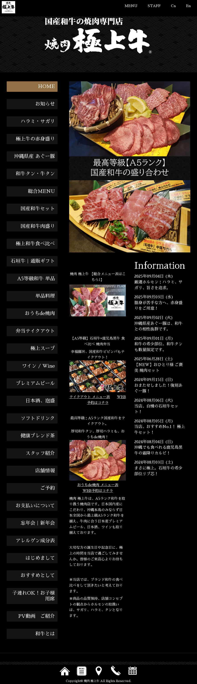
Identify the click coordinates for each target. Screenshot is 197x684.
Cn (173, 6)
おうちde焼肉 (40, 313)
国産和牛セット (38, 208)
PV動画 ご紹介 (36, 616)
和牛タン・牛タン (35, 173)
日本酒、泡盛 (40, 400)
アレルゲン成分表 (35, 540)
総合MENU (41, 191)
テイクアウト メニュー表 (89, 397)
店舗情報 (45, 470)
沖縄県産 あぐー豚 (34, 156)
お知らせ (45, 104)
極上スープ (42, 348)
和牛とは (45, 633)
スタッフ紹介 (40, 453)
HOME (46, 86)
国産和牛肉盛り (38, 226)
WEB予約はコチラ (98, 491)
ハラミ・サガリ (38, 121)
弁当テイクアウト (35, 331)
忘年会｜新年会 (38, 523)
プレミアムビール (35, 383)
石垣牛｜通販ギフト (33, 261)
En (188, 6)
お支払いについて (35, 505)
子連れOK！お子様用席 (33, 596)
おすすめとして (38, 575)
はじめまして (40, 558)
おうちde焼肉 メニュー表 (97, 485)
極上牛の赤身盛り (35, 139)
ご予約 (47, 488)
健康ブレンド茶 (38, 435)
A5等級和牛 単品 (36, 278)
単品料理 (45, 296)
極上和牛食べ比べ (35, 243)
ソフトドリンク (38, 418)
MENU (130, 6)
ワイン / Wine (38, 366)
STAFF (154, 6)
